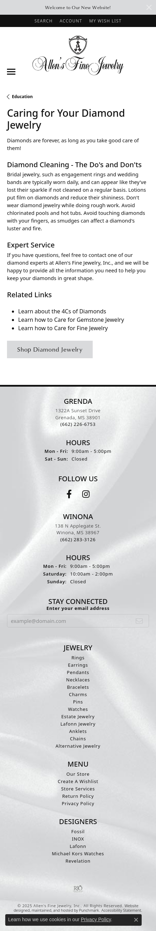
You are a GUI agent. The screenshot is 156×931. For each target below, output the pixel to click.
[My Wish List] (105, 21)
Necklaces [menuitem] (78, 679)
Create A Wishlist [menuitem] (78, 781)
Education (22, 97)
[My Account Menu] (70, 21)
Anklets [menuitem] (78, 731)
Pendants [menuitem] (78, 672)
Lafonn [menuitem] (78, 846)
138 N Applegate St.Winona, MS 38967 (78, 532)
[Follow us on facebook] (69, 494)
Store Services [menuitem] (78, 788)
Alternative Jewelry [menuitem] (78, 745)
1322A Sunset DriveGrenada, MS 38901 (78, 417)
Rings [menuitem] (78, 657)
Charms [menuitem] (78, 694)
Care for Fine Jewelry (81, 328)
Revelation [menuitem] (78, 860)
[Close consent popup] (136, 920)
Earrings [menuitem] (78, 664)
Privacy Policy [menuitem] (78, 803)
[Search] (43, 21)
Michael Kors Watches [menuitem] (78, 853)
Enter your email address (78, 608)
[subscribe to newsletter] (139, 620)
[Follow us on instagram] (86, 494)
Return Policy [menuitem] (78, 796)
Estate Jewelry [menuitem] (78, 716)
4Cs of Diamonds (84, 311)
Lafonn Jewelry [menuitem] (78, 723)
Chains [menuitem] (78, 738)
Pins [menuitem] (78, 701)
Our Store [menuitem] (78, 773)
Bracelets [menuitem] (78, 687)
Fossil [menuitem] (78, 831)
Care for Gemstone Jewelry (89, 320)
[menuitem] (78, 888)
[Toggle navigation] (11, 72)
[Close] (149, 7)
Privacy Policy (96, 919)
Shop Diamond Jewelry (50, 349)
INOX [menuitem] (78, 838)
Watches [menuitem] (78, 709)
